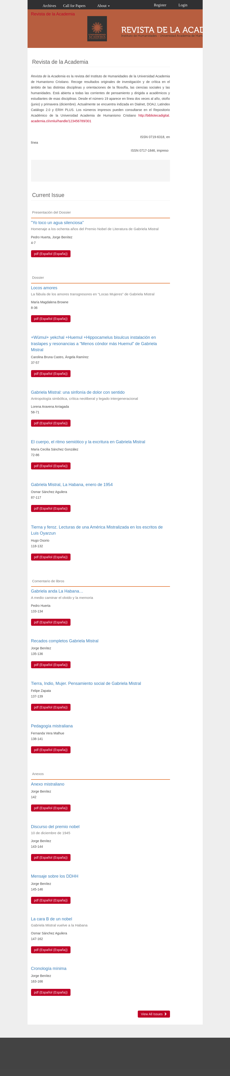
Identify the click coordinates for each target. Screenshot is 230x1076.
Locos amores (100, 291)
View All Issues (154, 1014)
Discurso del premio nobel (100, 830)
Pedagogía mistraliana (52, 726)
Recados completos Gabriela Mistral (65, 641)
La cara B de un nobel (100, 922)
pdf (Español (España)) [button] (51, 254)
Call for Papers (74, 6)
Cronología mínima (49, 968)
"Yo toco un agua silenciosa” (100, 226)
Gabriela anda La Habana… (100, 594)
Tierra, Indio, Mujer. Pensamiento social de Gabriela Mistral (86, 683)
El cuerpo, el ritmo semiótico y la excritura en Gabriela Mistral (88, 442)
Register (160, 5)
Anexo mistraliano (47, 784)
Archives (49, 6)
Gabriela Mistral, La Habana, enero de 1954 (72, 484)
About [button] (103, 6)
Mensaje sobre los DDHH (54, 876)
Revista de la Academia (53, 14)
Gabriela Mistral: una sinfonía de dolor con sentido (100, 395)
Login (182, 5)
